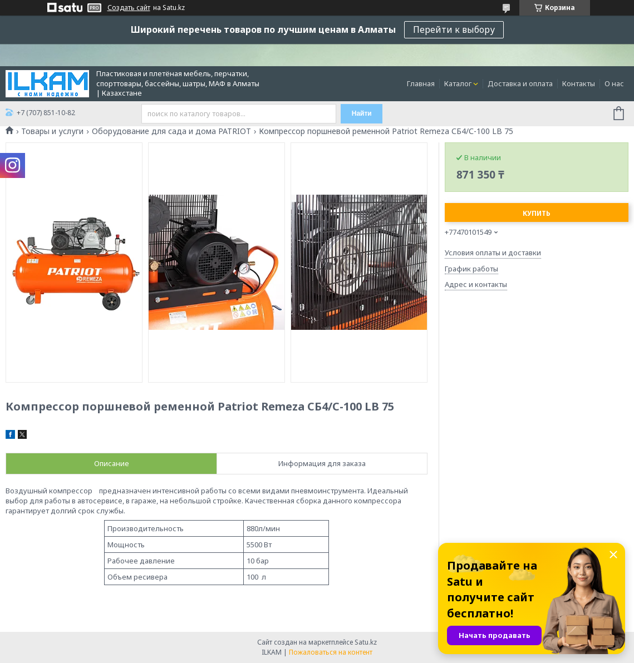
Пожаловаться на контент (330, 652)
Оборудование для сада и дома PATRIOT (171, 131)
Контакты (578, 83)
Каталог (457, 83)
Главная (421, 83)
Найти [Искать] (362, 113)
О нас (614, 83)
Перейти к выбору (454, 29)
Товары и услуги (52, 131)
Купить (537, 213)
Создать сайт (128, 8)
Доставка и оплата (520, 83)
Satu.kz (366, 642)
